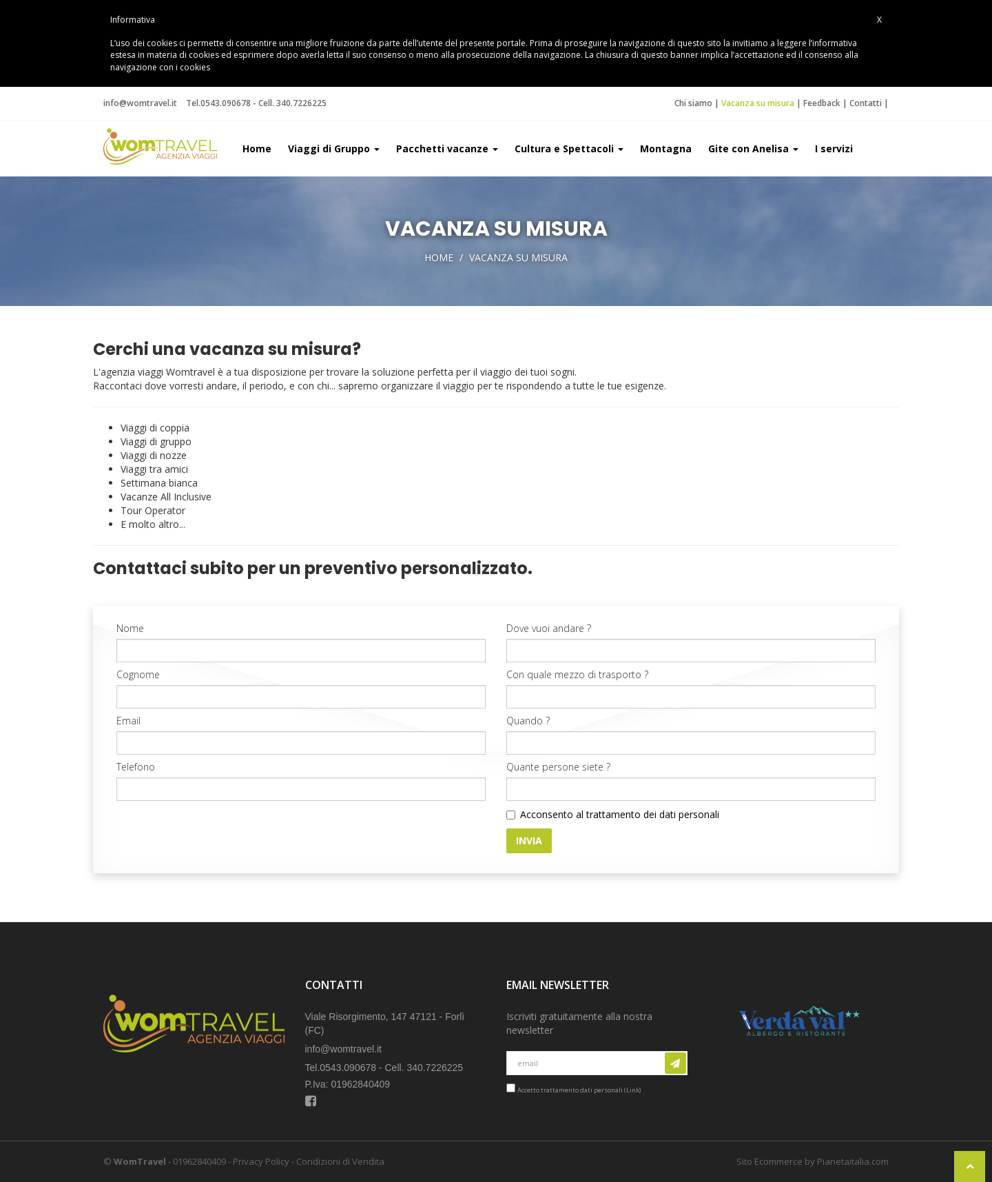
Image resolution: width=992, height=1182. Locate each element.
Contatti (865, 103)
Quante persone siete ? (558, 766)
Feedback (821, 103)
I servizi (834, 148)
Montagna (666, 148)
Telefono (135, 766)
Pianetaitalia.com (853, 1161)
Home (256, 148)
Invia (529, 840)
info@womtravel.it (140, 103)
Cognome (138, 674)
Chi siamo (693, 103)
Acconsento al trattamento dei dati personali (619, 814)
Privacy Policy (261, 1161)
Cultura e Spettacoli (569, 148)
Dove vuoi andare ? (548, 628)
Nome (130, 628)
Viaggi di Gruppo (334, 148)
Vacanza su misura (757, 103)
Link (632, 1090)
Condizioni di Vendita (340, 1161)
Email (128, 720)
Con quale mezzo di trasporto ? (577, 674)
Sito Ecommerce (769, 1161)
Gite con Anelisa (753, 148)
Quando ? (528, 720)
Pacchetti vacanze (447, 148)
